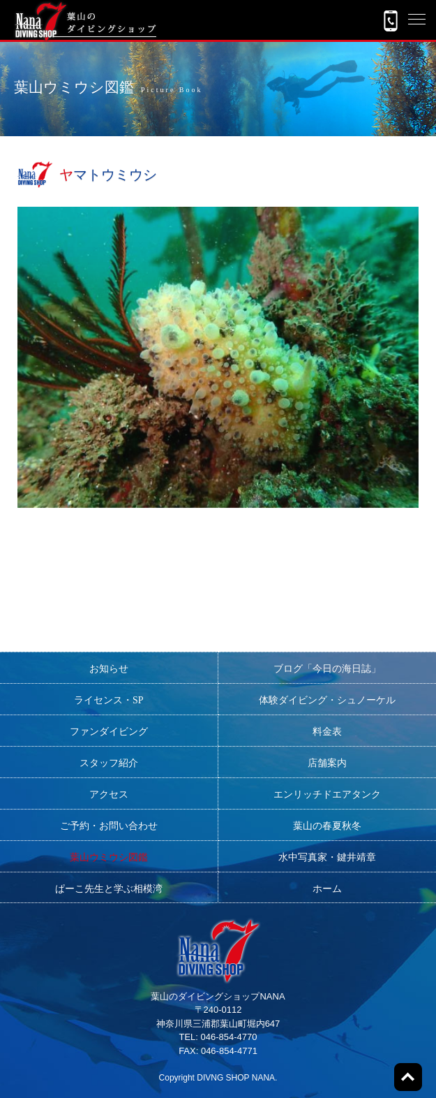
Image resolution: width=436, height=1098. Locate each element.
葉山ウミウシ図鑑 (109, 857)
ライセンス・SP (109, 700)
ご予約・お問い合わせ (109, 826)
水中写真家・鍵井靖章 (327, 857)
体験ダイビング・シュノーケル (327, 700)
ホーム (327, 889)
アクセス (108, 794)
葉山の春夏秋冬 (327, 826)
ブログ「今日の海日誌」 (327, 669)
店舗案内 (327, 763)
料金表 (327, 731)
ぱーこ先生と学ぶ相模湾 (109, 889)
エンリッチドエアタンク (327, 794)
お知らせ (108, 669)
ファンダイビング (109, 731)
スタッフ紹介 (109, 763)
